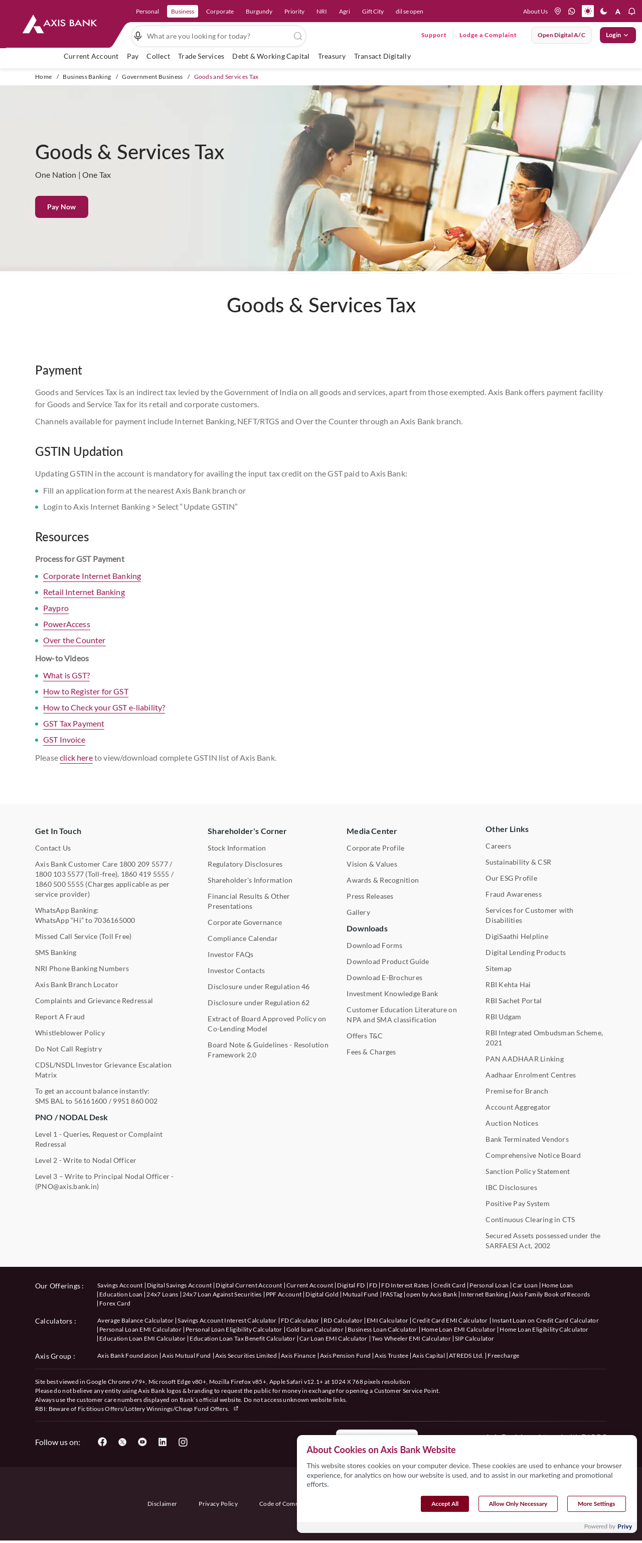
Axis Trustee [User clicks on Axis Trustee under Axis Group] (391, 1355)
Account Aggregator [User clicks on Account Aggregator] (518, 1107)
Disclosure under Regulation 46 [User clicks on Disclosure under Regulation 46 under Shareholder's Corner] (258, 986)
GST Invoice (64, 754)
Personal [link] (147, 11)
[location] (558, 11)
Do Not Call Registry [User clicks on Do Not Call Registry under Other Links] (68, 1048)
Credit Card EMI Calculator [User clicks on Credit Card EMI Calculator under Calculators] (450, 1320)
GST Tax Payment (73, 738)
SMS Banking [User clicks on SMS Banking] (56, 952)
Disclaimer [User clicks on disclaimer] (162, 1503)
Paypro (56, 622)
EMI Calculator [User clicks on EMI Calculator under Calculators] (387, 1320)
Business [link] (182, 11)
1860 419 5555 (145, 874)
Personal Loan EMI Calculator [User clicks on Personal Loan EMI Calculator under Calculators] (140, 1329)
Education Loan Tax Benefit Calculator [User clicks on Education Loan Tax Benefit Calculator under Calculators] (242, 1338)
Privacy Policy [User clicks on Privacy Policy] (218, 1503)
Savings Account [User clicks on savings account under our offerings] (120, 1285)
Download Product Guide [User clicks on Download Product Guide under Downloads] (388, 961)
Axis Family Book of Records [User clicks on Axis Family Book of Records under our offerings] (551, 1294)
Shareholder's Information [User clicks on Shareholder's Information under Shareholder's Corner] (250, 880)
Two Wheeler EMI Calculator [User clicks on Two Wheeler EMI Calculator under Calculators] (411, 1338)
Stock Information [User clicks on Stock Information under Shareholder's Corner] (237, 848)
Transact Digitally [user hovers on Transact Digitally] (382, 56)
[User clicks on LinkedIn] (162, 1442)
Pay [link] (133, 56)
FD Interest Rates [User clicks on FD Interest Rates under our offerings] (405, 1285)
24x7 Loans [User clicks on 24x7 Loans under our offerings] (162, 1294)
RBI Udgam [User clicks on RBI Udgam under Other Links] (503, 1016)
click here (76, 772)
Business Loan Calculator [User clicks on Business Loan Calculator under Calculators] (382, 1329)
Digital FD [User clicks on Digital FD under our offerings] (351, 1285)
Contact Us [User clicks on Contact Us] (53, 848)
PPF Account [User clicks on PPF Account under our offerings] (284, 1294)
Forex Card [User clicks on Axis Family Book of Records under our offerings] (114, 1303)
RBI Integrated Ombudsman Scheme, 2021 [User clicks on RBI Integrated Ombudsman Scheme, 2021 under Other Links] (544, 1037)
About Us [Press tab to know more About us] (535, 11)
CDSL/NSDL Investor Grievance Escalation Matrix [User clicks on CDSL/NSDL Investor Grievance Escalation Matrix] (103, 1069)
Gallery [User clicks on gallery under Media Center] (358, 912)
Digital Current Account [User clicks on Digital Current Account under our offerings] (249, 1285)
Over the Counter (74, 654)
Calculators (54, 1321)
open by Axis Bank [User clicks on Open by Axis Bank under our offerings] (431, 1294)
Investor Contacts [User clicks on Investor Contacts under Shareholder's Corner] (236, 970)
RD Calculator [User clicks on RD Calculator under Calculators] (343, 1320)
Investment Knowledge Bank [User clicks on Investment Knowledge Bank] (392, 993)
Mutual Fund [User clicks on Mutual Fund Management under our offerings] (361, 1294)
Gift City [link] (373, 11)
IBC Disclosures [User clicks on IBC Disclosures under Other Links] (511, 1187)
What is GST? (66, 689)
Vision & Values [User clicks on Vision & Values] (372, 864)
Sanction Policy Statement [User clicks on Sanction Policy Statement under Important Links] (528, 1171)
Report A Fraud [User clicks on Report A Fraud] (60, 1016)
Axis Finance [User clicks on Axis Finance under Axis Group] (298, 1355)
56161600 (90, 1101)
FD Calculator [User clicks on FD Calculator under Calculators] (300, 1320)
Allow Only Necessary (518, 1511)
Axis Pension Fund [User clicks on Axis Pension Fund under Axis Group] (345, 1355)
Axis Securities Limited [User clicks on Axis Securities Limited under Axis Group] (246, 1355)
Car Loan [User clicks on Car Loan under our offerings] (525, 1285)
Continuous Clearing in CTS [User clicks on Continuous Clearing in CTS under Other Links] (530, 1219)
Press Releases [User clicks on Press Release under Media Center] (370, 896)
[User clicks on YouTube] (142, 1442)
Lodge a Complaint (488, 35)
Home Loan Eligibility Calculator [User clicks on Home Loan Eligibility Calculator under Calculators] (544, 1329)
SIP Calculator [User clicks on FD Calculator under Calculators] (474, 1338)
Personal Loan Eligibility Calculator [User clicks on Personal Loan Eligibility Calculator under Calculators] (234, 1329)
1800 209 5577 (143, 864)
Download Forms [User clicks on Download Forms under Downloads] (374, 945)
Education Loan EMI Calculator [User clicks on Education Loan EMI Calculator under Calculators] (142, 1338)
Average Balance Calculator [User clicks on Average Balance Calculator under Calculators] (135, 1320)
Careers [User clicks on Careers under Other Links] (498, 846)
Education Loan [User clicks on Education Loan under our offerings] (120, 1294)
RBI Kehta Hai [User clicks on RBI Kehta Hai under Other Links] (508, 984)
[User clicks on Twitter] (122, 1442)
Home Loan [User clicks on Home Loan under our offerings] (557, 1285)
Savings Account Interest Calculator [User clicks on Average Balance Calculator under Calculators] (227, 1320)
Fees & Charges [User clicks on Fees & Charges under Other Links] (371, 1051)
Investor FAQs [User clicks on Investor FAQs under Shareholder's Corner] (230, 954)
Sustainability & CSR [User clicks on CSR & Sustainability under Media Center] (518, 862)
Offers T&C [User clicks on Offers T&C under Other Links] (365, 1035)
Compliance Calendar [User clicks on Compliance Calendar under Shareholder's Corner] (243, 938)
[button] (588, 11)
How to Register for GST (85, 705)
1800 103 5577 (59, 874)
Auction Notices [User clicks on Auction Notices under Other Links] (512, 1123)
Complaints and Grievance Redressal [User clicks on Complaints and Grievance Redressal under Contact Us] (94, 1000)
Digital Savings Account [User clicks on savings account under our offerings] (179, 1285)
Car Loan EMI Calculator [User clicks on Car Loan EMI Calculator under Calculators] (333, 1338)
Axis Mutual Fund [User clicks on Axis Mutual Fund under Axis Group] (186, 1355)
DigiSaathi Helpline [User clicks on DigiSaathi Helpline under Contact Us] (517, 936)
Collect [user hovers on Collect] (158, 56)
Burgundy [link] (259, 11)
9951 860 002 (135, 1101)
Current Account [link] (91, 56)
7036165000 (114, 920)
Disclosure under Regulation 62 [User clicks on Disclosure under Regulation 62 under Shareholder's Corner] (258, 1002)
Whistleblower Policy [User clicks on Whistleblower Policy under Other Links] (70, 1032)
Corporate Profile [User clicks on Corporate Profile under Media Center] (375, 848)
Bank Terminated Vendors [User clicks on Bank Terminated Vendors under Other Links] (527, 1139)
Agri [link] (344, 11)
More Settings (596, 1511)
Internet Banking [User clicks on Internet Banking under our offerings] (484, 1294)
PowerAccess (66, 638)
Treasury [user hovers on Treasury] (332, 56)
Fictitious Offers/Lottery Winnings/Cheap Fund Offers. (158, 1408)
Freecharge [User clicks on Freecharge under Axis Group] (503, 1355)
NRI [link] (321, 11)
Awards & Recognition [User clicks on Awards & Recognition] (383, 880)
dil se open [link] (409, 11)
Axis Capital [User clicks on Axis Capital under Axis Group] (428, 1355)
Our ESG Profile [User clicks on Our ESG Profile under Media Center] (511, 878)
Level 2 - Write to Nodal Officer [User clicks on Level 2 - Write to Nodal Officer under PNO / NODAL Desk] (86, 1160)
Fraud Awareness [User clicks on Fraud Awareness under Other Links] (514, 894)
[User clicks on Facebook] (102, 1442)
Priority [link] (294, 11)
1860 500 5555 (59, 884)
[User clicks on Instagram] (183, 1442)
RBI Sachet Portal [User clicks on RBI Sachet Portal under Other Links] (514, 1000)
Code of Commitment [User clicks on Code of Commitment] (288, 1503)
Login (618, 35)
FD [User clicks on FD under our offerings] (373, 1285)
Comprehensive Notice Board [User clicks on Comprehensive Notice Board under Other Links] (533, 1155)
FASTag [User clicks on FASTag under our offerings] (393, 1294)
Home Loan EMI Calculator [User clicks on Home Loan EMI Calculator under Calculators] (458, 1329)
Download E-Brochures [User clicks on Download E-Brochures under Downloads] (384, 977)
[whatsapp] (572, 11)
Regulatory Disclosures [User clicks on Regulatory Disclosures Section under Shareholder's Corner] (245, 864)
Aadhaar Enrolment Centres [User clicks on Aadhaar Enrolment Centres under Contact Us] (531, 1075)
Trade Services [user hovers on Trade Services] (201, 56)
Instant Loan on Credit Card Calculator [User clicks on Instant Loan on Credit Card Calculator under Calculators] (545, 1320)
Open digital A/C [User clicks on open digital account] (561, 35)
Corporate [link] (220, 11)
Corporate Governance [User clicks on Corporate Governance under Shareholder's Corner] (245, 922)
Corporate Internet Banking (92, 590)
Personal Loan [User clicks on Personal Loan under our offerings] (489, 1285)
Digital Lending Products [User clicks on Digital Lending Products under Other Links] (526, 952)
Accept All (444, 1511)
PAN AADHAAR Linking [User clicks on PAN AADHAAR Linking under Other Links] (525, 1058)
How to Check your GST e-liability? (104, 722)
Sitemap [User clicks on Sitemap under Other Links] (499, 968)
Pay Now (61, 206)
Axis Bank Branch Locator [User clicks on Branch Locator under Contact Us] (76, 984)
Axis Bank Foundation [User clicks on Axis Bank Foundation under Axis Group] (127, 1355)
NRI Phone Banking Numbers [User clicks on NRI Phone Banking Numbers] (82, 968)
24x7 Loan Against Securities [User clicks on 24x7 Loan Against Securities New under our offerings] (222, 1294)
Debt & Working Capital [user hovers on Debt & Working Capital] (270, 56)
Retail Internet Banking (84, 606)
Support (434, 35)
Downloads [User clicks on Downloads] (367, 928)
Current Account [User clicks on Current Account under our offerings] (310, 1285)
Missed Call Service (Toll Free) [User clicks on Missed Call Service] (83, 936)
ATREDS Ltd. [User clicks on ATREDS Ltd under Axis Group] (466, 1355)
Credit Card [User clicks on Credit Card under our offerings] (449, 1285)
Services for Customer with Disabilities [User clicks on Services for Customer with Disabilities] (529, 915)
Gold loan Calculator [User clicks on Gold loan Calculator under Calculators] (315, 1329)
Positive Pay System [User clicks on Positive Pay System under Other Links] (518, 1203)
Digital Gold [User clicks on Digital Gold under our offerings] (322, 1294)
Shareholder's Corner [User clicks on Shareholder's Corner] (247, 831)
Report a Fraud (377, 1442)
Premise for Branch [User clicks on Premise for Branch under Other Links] (517, 1091)
